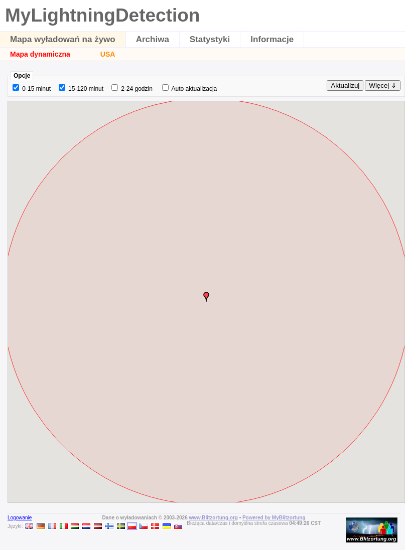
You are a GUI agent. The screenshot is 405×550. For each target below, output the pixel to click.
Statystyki (210, 39)
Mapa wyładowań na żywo (62, 39)
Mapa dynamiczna (40, 54)
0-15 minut (36, 88)
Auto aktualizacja (194, 88)
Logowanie (20, 517)
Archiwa (152, 39)
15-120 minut (85, 88)
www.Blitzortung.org (213, 517)
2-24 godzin (137, 88)
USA (107, 54)
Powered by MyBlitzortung (274, 517)
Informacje (272, 39)
